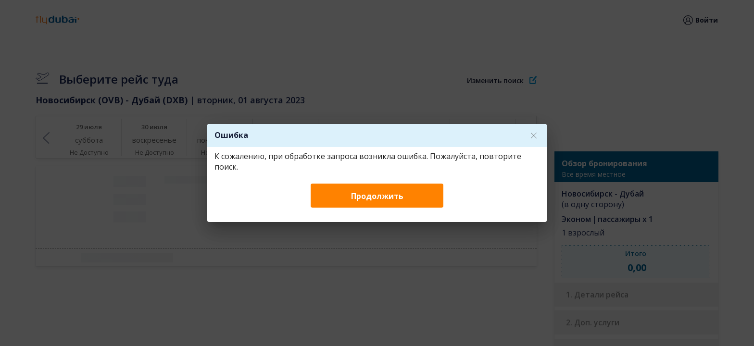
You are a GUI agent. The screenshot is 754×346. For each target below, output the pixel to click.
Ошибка (231, 135)
